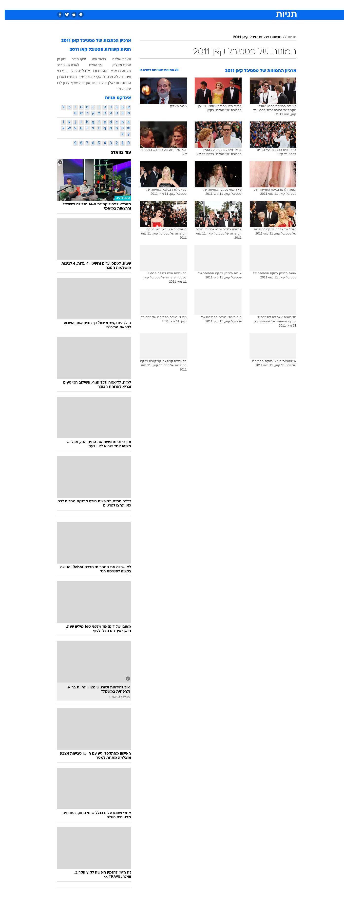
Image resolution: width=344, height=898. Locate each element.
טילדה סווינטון (91, 83)
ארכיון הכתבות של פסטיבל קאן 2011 (91, 41)
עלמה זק (119, 89)
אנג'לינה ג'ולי (75, 71)
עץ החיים (91, 65)
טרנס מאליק (117, 65)
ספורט (243, 5)
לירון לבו (58, 83)
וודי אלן (108, 83)
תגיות (287, 37)
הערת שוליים (117, 59)
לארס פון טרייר (63, 65)
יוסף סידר (74, 59)
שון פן (56, 59)
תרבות (226, 5)
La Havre (96, 71)
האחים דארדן (62, 77)
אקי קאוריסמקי (85, 77)
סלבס (211, 5)
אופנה (115, 5)
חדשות (259, 5)
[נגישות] (7, 5)
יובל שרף (73, 83)
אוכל (184, 5)
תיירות (152, 5)
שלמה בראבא (116, 71)
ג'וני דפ (57, 71)
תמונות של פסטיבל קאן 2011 (252, 37)
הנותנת (121, 83)
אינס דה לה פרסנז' (112, 77)
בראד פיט (94, 59)
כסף (197, 5)
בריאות (169, 5)
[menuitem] (256, 5)
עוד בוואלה (116, 153)
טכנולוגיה (133, 5)
